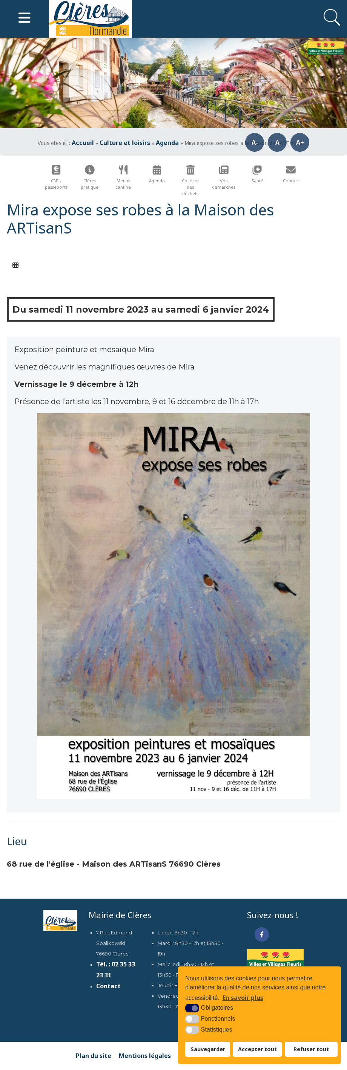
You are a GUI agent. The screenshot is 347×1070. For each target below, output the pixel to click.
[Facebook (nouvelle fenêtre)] (262, 934)
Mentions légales (145, 1056)
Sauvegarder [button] (207, 1049)
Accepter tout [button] (257, 1049)
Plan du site (93, 1056)
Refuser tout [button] (311, 1049)
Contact (108, 986)
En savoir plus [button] (243, 998)
